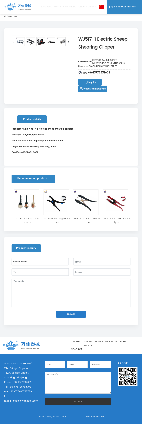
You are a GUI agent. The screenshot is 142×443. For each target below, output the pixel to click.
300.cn (56, 417)
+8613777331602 (99, 72)
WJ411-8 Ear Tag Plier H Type (57, 220)
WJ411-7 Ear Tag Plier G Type (87, 220)
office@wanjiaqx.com (22, 18)
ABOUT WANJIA (88, 343)
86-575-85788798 (20, 387)
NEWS (123, 342)
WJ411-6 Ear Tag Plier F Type (117, 220)
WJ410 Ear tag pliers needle (27, 220)
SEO (64, 417)
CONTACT (76, 349)
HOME (76, 342)
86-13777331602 (23, 382)
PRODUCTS (111, 342)
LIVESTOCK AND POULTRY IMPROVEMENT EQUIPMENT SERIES (108, 61)
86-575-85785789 (21, 391)
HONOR (99, 342)
